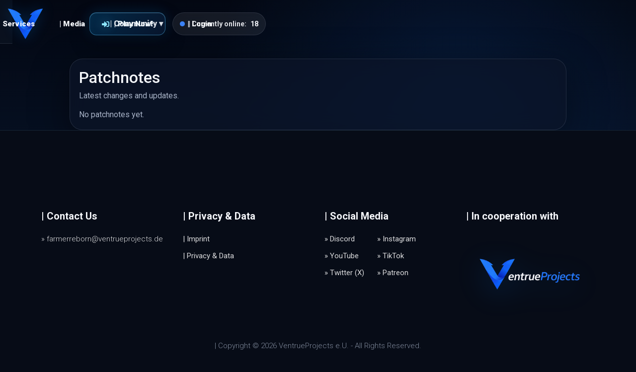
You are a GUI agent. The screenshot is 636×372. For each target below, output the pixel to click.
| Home (143, 24)
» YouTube (341, 255)
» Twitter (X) (344, 272)
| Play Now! (456, 23)
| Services (199, 24)
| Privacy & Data (208, 255)
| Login (382, 24)
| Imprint (196, 238)
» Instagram (396, 238)
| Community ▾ (318, 23)
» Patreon (392, 272)
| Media (254, 24)
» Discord (339, 238)
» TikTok (390, 255)
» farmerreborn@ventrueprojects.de (102, 238)
